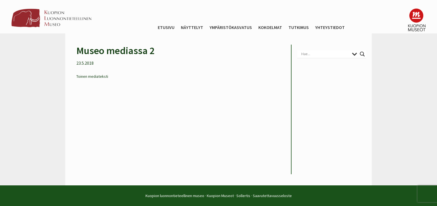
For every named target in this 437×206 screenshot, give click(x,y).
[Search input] (325, 54)
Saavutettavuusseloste (272, 195)
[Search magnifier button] (362, 54)
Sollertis (243, 195)
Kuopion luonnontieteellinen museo (174, 195)
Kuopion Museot (220, 195)
